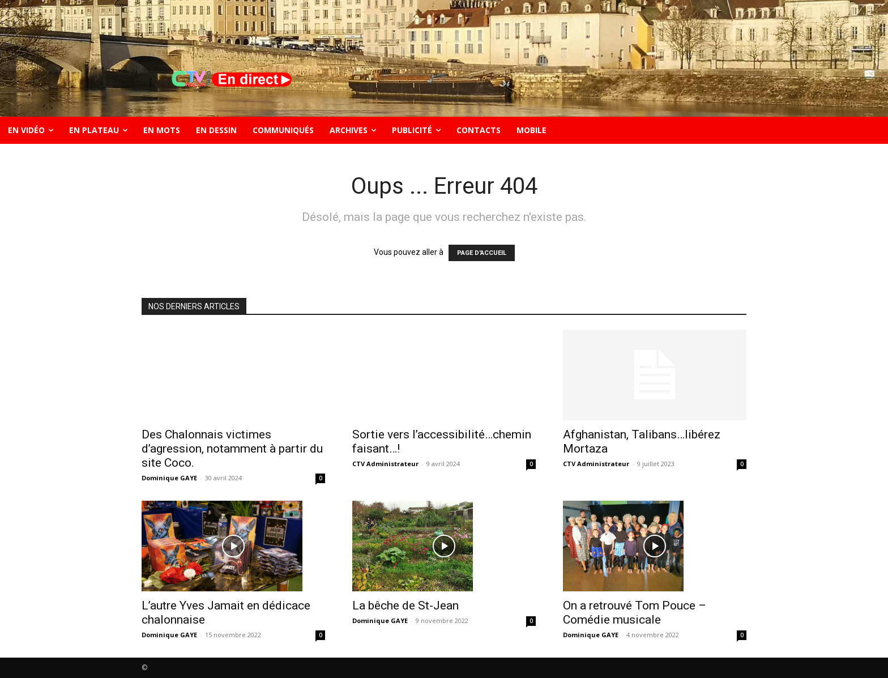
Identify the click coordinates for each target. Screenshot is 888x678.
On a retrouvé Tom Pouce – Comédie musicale (634, 612)
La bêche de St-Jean (405, 605)
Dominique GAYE (169, 478)
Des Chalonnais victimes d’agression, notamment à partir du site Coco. (232, 449)
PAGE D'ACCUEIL (481, 253)
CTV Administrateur (385, 463)
